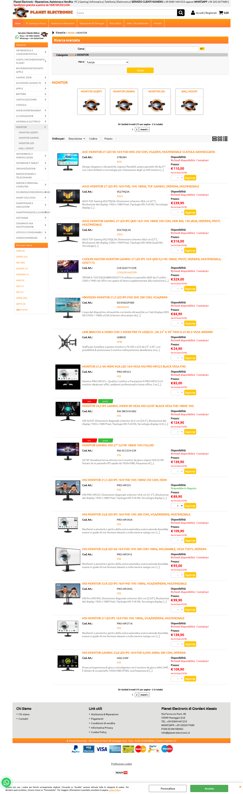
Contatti (158, 23)
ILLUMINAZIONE (24, 115)
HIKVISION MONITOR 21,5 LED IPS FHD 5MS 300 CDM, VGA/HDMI (124, 297)
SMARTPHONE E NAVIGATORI (24, 205)
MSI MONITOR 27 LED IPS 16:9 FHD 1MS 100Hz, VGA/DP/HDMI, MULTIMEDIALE (133, 618)
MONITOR (21, 126)
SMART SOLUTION (25, 197)
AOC (119, 161)
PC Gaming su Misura (36, 23)
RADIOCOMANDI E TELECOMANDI (26, 175)
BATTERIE (21, 93)
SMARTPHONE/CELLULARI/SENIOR (32, 212)
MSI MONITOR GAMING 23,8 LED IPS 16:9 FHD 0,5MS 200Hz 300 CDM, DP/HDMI (133, 652)
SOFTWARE (22, 217)
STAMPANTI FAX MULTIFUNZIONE (25, 225)
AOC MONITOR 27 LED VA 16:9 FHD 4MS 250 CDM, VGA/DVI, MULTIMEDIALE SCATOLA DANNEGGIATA (148, 151)
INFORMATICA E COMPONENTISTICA (26, 52)
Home (18, 23)
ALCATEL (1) (22, 268)
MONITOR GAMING (29, 137)
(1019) (22, 309)
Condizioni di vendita (103, 723)
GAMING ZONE (24, 77)
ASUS (120, 196)
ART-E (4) (20, 303)
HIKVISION (123, 307)
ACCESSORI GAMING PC (28, 82)
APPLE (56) (21, 297)
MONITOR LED (26, 143)
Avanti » (144, 129)
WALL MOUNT (26, 148)
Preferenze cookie (121, 763)
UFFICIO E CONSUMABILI (29, 232)
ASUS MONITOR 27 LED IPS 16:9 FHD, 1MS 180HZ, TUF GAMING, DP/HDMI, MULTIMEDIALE (140, 186)
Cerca (81, 48)
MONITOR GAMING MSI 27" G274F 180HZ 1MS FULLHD (118, 445)
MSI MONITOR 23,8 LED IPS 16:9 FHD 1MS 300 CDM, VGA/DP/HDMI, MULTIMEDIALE (136, 514)
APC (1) (19, 292)
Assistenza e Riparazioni (63, 23)
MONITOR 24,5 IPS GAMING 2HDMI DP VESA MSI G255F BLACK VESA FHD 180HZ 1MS (138, 406)
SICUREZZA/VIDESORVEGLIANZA (32, 191)
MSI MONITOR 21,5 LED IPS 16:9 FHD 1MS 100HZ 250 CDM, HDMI (124, 480)
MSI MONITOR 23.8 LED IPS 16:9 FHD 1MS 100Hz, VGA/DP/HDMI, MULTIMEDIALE (134, 583)
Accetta (209, 788)
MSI (119, 376)
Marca (81, 61)
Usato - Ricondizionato (137, 23)
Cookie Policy (114, 789)
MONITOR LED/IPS (28, 132)
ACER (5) (20, 250)
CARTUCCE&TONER (26, 99)
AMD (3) (20, 280)
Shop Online (115, 23)
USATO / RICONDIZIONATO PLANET (30, 61)
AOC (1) (20, 286)
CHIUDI (240, 786)
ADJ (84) (20, 262)
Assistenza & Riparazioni (104, 714)
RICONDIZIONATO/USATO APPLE (29, 70)
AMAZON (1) (22, 274)
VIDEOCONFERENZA (27, 237)
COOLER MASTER (127, 272)
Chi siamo (24, 714)
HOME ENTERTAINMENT (28, 110)
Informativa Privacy (102, 727)
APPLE (19, 88)
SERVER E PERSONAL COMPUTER (27, 184)
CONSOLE (21, 104)
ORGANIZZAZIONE (26, 168)
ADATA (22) (22, 256)
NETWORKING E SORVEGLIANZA (24, 155)
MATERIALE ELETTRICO (28, 121)
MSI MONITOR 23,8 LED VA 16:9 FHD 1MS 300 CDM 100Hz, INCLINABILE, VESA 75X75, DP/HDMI (144, 549)
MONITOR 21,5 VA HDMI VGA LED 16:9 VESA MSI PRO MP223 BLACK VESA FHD (134, 366)
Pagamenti (97, 718)
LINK (119, 341)
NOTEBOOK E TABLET (27, 162)
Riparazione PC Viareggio (92, 23)
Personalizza (168, 788)
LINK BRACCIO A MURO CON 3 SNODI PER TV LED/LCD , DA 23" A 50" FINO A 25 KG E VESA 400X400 (147, 332)
